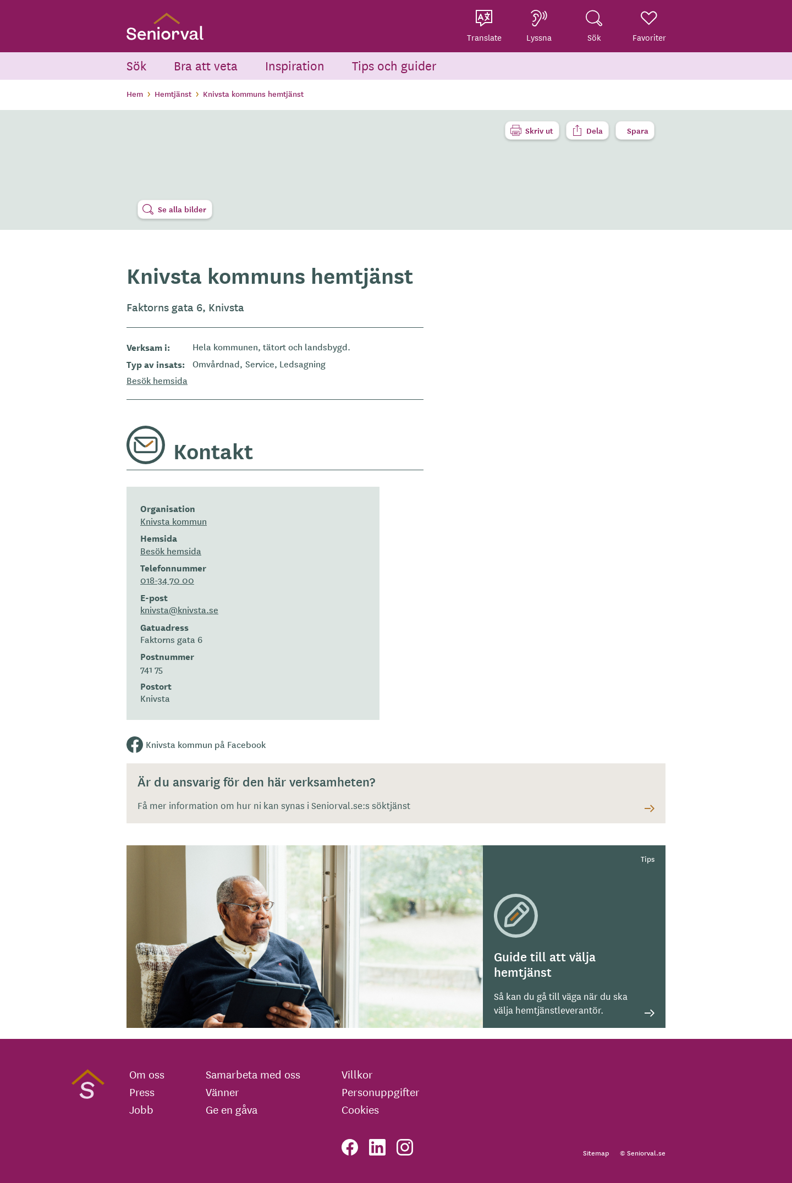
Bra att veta (206, 65)
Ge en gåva (231, 1109)
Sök (136, 65)
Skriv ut (539, 130)
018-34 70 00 (167, 579)
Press (142, 1091)
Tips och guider (394, 65)
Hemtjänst (173, 93)
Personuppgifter (381, 1091)
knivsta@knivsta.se (179, 609)
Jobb (141, 1109)
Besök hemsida (157, 380)
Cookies (360, 1109)
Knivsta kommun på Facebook (206, 744)
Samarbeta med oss (253, 1074)
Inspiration (294, 65)
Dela (594, 130)
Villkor (357, 1074)
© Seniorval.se (643, 1152)
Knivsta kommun (173, 520)
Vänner (222, 1091)
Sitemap (596, 1152)
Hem (135, 93)
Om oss (146, 1074)
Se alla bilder (182, 209)
